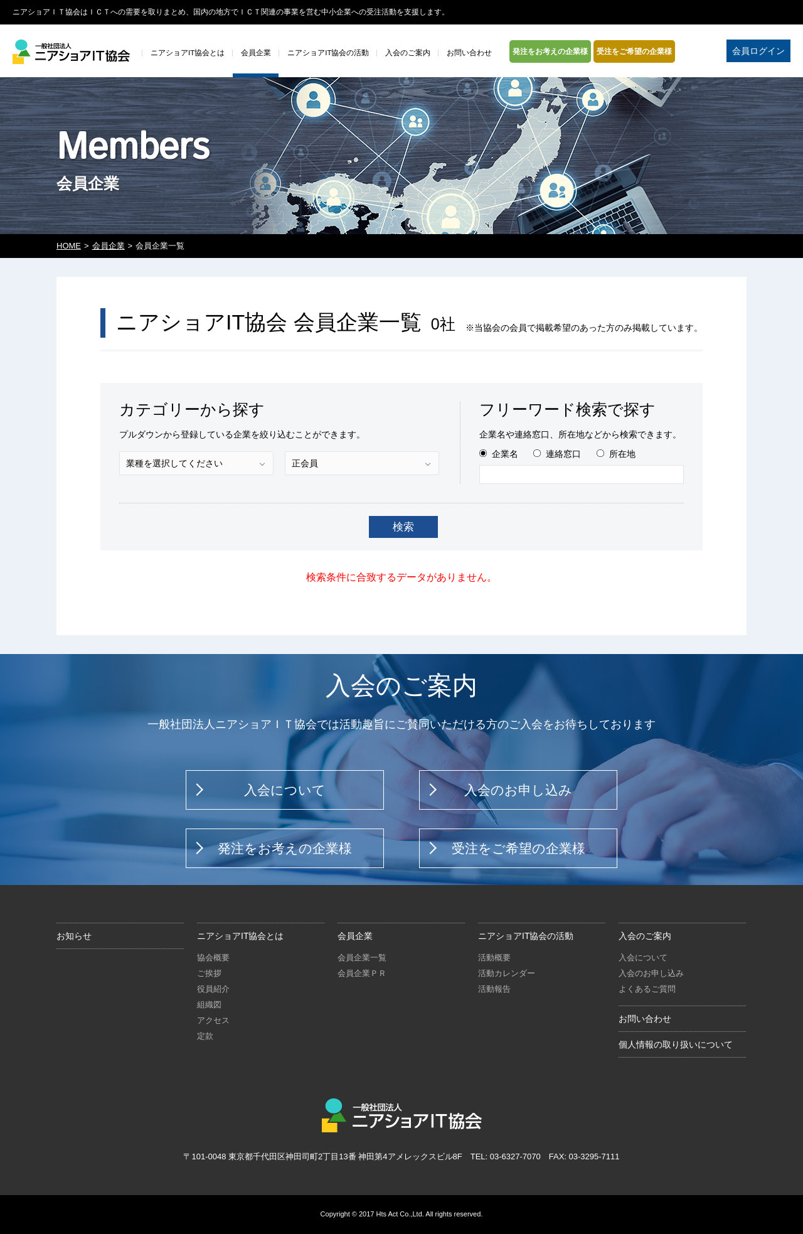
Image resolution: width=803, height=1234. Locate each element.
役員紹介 (213, 989)
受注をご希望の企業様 (634, 51)
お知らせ (74, 936)
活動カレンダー (506, 973)
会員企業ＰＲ (362, 973)
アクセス (213, 1020)
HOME (68, 245)
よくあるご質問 (647, 989)
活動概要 (494, 957)
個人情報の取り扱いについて (676, 1044)
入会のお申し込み (518, 790)
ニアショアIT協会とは (240, 936)
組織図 (209, 1005)
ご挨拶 (209, 973)
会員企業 (108, 245)
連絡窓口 (563, 453)
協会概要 (213, 957)
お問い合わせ (645, 1019)
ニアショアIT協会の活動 (525, 936)
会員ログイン (758, 51)
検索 (403, 527)
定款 (205, 1036)
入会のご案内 (645, 936)
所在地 (622, 453)
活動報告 (494, 989)
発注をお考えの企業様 (550, 51)
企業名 (505, 453)
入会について (285, 790)
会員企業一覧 (362, 957)
